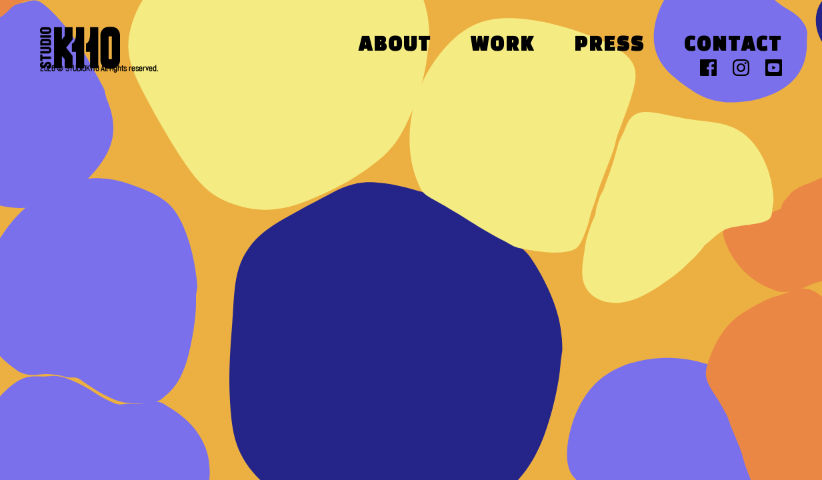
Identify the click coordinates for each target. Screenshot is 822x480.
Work (503, 46)
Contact (733, 46)
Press (609, 46)
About (395, 46)
